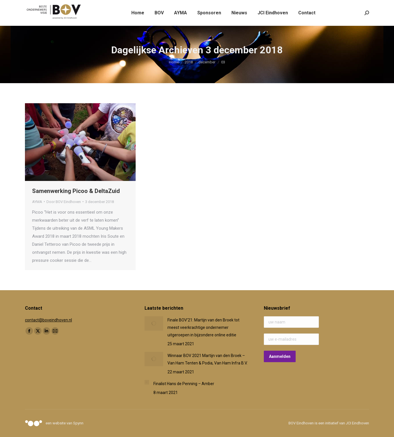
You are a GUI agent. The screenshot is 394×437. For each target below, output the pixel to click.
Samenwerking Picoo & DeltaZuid (76, 191)
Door (63, 202)
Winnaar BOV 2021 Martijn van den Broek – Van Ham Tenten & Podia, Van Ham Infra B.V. (207, 359)
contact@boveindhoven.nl (48, 320)
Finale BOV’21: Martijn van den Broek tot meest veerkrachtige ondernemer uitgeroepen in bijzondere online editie (203, 327)
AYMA (37, 202)
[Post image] (154, 323)
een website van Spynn (64, 423)
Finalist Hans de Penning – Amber (183, 383)
